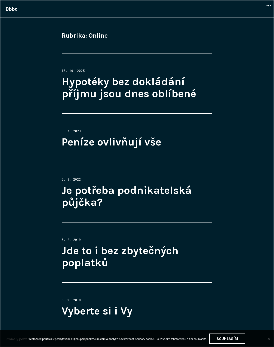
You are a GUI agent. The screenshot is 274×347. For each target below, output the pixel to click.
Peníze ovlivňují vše (111, 142)
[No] (269, 339)
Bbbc (11, 9)
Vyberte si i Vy (97, 311)
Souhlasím (227, 339)
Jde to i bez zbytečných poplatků (120, 256)
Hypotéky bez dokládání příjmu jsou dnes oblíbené (129, 87)
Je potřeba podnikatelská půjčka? (127, 196)
